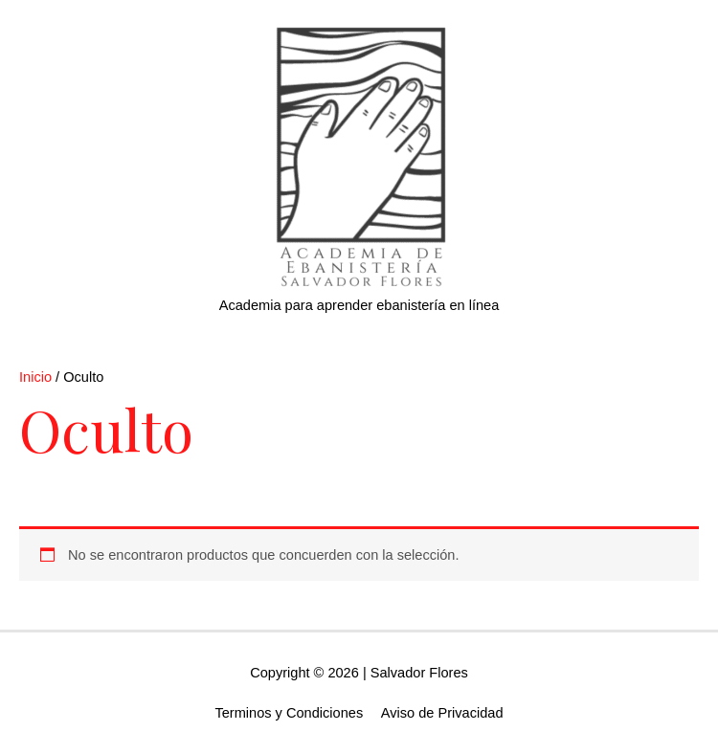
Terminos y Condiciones (288, 713)
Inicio (35, 377)
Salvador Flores (419, 672)
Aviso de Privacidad (442, 713)
